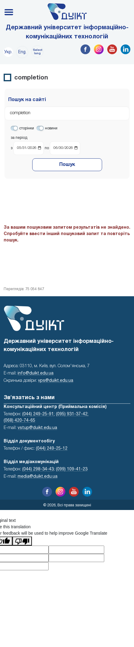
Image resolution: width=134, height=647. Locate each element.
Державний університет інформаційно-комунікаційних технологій (67, 32)
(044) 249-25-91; (38, 414)
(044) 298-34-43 (38, 469)
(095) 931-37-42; (72, 414)
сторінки (26, 128)
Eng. (22, 52)
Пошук (67, 165)
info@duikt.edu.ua (35, 373)
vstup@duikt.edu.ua (37, 428)
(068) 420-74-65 (19, 421)
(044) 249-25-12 (51, 449)
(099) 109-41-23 (72, 469)
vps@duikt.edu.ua (55, 381)
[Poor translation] (22, 541)
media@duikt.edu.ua (37, 477)
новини (51, 128)
